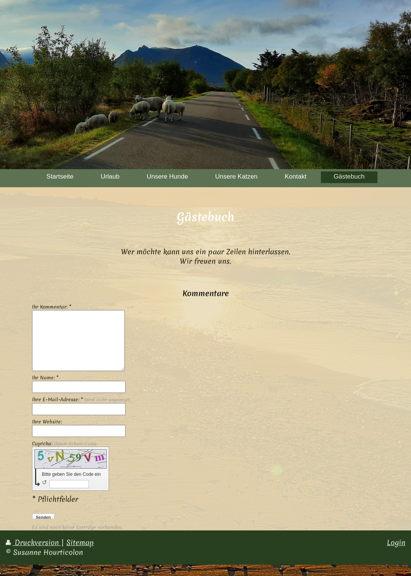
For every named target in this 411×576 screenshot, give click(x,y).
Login (396, 542)
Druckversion (33, 542)
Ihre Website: (47, 422)
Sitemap (80, 542)
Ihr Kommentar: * (51, 307)
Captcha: (64, 444)
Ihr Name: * (45, 378)
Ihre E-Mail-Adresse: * (81, 400)
